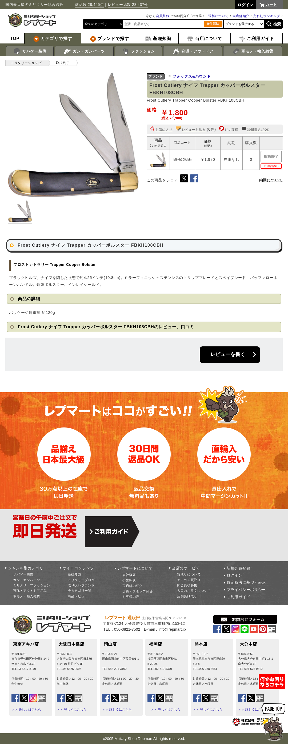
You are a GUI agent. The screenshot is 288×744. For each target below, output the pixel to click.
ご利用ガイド (238, 597)
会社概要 (129, 575)
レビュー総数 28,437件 (128, 4)
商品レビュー (78, 596)
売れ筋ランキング (266, 16)
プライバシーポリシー (246, 589)
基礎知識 (74, 574)
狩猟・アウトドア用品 (30, 591)
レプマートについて (135, 568)
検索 (277, 24)
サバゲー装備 (29, 51)
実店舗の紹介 (132, 586)
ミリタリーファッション (31, 585)
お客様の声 (130, 597)
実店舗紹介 (241, 16)
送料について (218, 16)
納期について (271, 180)
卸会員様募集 (187, 585)
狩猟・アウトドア (192, 51)
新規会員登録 (238, 568)
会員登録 (163, 16)
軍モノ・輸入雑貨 (252, 51)
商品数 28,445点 (89, 4)
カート (271, 4)
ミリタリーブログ (81, 580)
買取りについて (189, 574)
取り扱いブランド (81, 585)
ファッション (138, 51)
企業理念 (129, 580)
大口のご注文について (194, 591)
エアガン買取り (189, 580)
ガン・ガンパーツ (84, 51)
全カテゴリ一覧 (79, 591)
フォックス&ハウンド (192, 76)
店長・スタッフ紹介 (137, 591)
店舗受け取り (187, 596)
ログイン (234, 575)
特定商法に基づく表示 (246, 582)
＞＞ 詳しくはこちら (26, 709)
